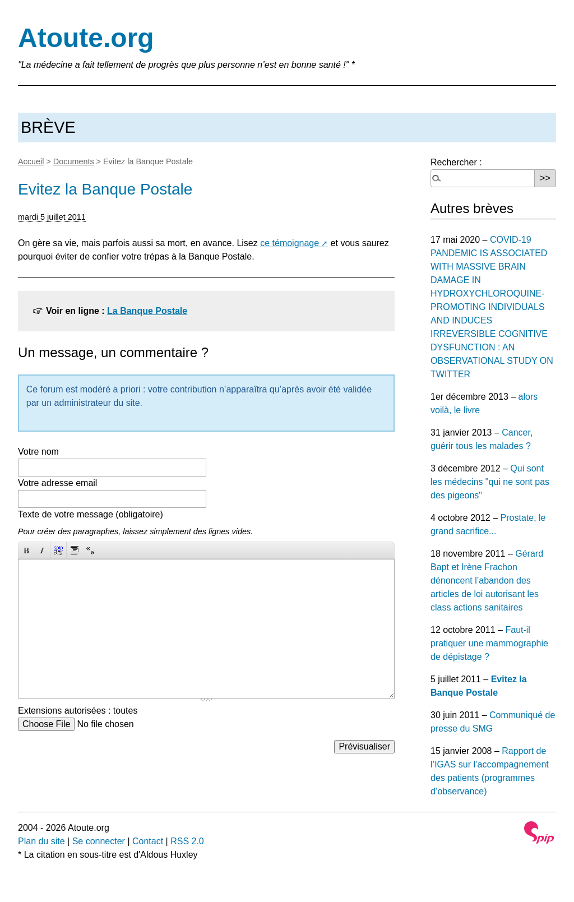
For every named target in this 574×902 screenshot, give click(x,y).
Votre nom (38, 451)
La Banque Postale (147, 311)
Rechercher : (456, 162)
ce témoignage (289, 243)
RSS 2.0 (187, 841)
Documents (73, 161)
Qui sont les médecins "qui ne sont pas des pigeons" (489, 482)
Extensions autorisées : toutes (77, 710)
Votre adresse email (57, 483)
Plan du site (41, 841)
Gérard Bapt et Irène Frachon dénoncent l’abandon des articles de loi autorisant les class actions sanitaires (486, 580)
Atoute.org (86, 38)
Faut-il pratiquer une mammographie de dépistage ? (489, 643)
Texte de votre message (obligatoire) (90, 514)
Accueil (31, 161)
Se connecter (98, 841)
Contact (147, 841)
